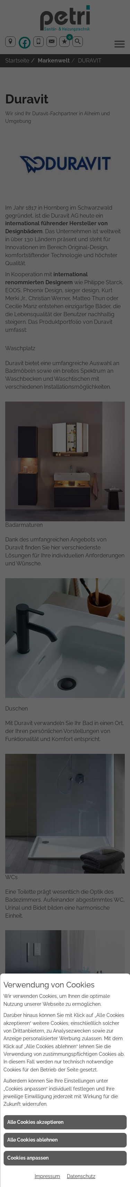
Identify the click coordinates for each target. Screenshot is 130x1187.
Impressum (47, 1176)
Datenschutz (81, 1176)
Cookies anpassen (28, 1158)
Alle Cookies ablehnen (32, 1140)
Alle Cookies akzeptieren (35, 1122)
